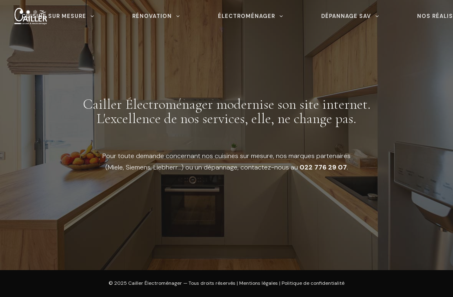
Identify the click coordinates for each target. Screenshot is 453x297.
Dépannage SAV (351, 16)
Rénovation (157, 16)
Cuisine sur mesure (59, 16)
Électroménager (252, 16)
